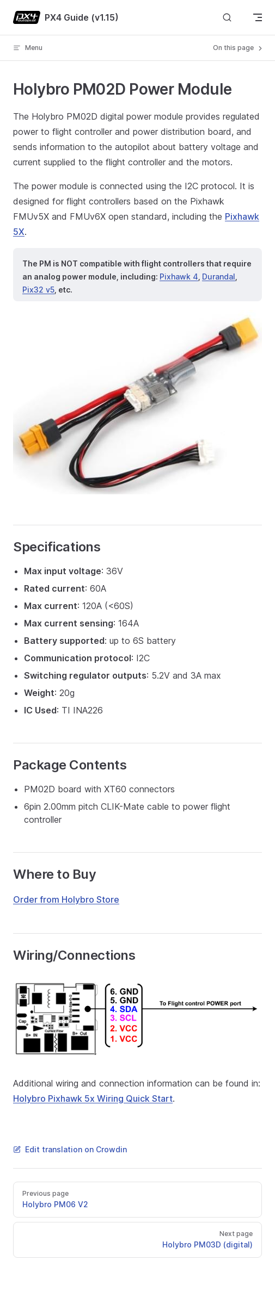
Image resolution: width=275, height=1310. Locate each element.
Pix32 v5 (38, 289)
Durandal (218, 276)
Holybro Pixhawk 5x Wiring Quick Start (93, 1098)
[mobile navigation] (258, 17)
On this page (238, 48)
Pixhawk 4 (179, 276)
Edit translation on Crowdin (70, 1149)
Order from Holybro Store (66, 899)
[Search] (227, 18)
